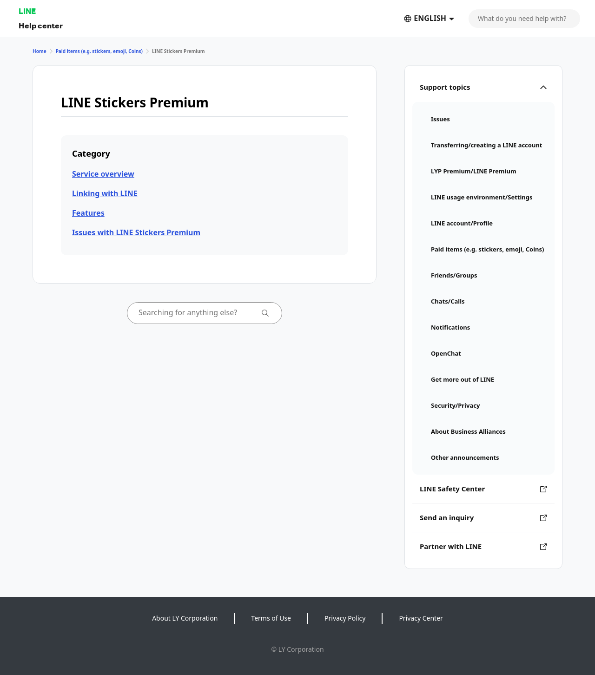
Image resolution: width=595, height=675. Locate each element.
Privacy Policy (344, 618)
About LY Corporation (185, 618)
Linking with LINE (105, 193)
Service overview (103, 174)
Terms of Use (271, 618)
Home (39, 51)
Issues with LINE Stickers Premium (136, 232)
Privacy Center (421, 618)
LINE (27, 11)
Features (88, 213)
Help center (41, 25)
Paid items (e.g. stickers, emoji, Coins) (99, 51)
